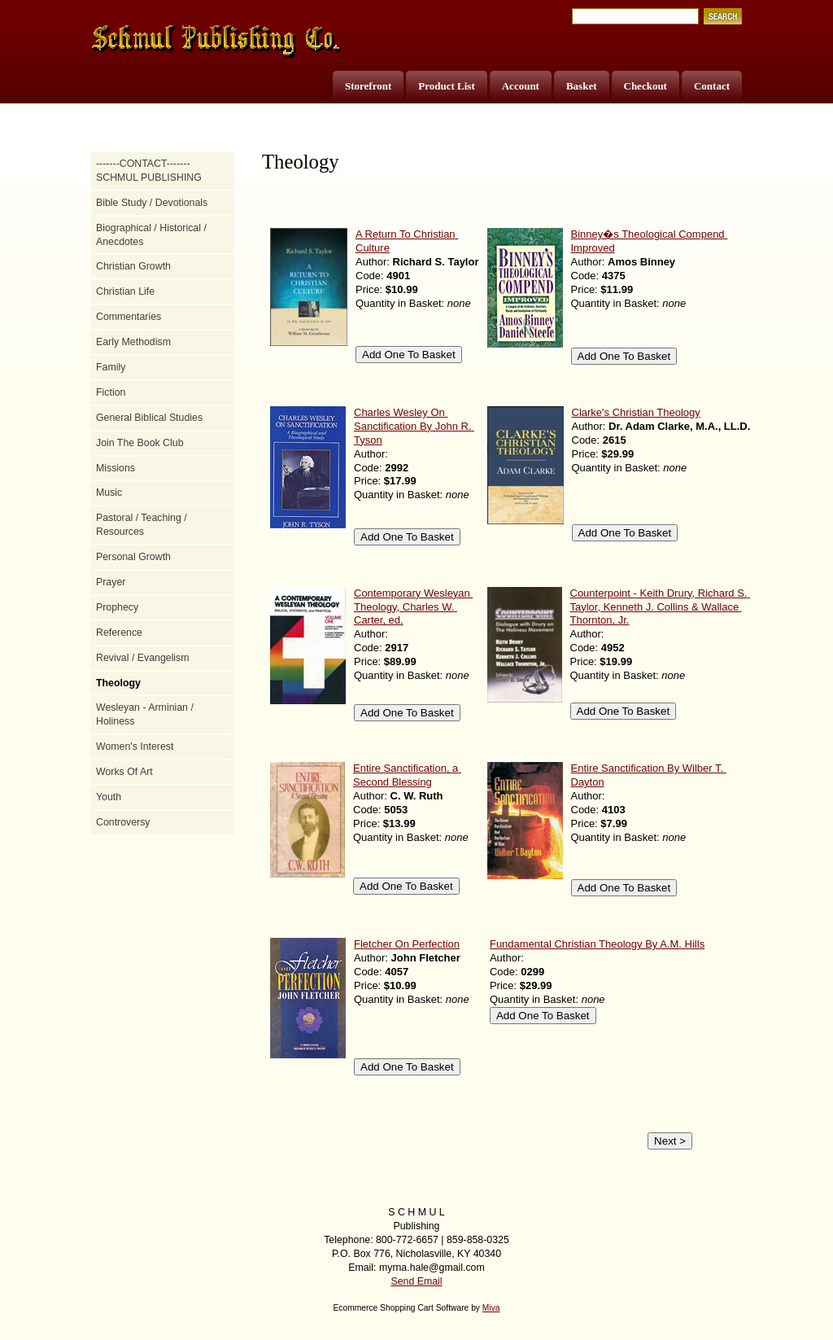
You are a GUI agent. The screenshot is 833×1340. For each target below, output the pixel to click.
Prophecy (117, 607)
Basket (581, 86)
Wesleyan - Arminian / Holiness (145, 714)
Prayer (110, 582)
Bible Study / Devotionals (151, 202)
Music (109, 492)
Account (520, 86)
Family (110, 367)
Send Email (416, 1281)
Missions (115, 468)
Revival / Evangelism (143, 657)
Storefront (368, 86)
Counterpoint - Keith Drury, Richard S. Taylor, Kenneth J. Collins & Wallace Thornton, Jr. (660, 607)
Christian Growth (133, 266)
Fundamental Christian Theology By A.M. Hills (597, 944)
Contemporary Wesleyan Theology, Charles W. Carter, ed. (413, 607)
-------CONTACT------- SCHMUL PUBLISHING (149, 170)
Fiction (110, 392)
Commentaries (128, 316)
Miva (491, 1307)
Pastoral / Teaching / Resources (141, 524)
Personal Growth (133, 557)
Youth (108, 797)
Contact (712, 86)
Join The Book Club (140, 443)
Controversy (123, 822)
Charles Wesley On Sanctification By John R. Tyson (414, 426)
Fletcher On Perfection (407, 944)
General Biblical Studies (149, 417)
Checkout (645, 86)
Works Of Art (124, 771)
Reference (119, 632)
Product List (446, 86)
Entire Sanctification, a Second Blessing (407, 775)
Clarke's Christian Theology (636, 412)
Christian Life (125, 291)
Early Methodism (133, 342)
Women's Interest (134, 746)
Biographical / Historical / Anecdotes (151, 234)
